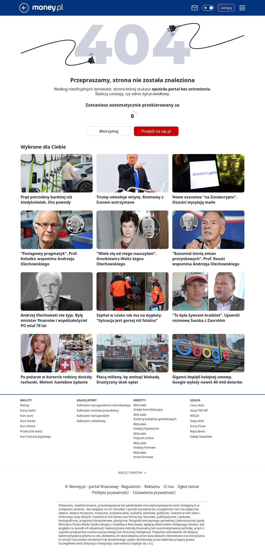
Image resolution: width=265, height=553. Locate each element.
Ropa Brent (197, 431)
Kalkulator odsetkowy (91, 421)
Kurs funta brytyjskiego (35, 437)
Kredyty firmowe (144, 447)
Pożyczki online (143, 438)
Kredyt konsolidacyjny (148, 410)
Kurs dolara (28, 426)
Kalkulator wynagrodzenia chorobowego (104, 405)
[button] (242, 8)
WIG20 (194, 416)
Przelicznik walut (31, 431)
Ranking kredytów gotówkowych (155, 419)
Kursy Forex (198, 426)
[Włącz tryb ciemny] (208, 8)
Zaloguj (226, 7)
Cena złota (197, 405)
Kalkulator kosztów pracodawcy (98, 410)
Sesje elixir (197, 421)
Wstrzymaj (108, 131)
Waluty (24, 405)
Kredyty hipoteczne (146, 428)
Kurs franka (28, 421)
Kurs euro (26, 416)
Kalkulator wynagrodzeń (93, 416)
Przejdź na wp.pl (156, 131)
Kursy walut (28, 410)
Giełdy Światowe (201, 437)
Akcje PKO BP (199, 410)
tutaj (150, 543)
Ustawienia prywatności (153, 492)
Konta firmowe (143, 457)
